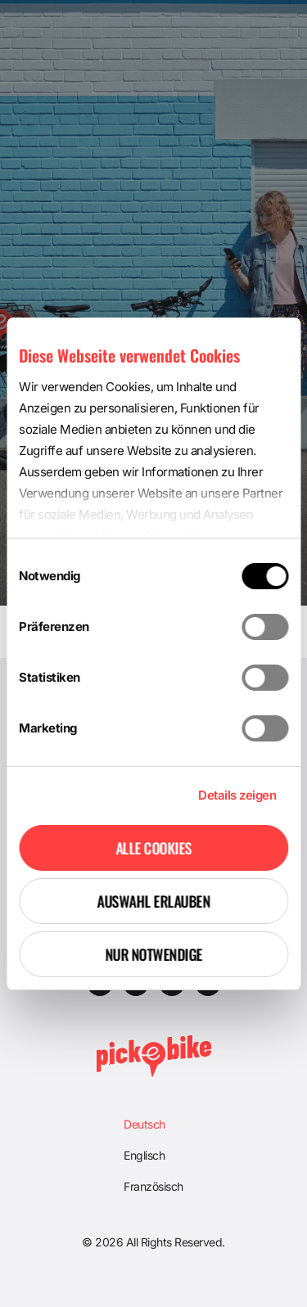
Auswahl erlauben (153, 901)
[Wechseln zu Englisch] (153, 1155)
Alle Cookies (153, 848)
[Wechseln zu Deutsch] (153, 1124)
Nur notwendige (153, 954)
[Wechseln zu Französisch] (153, 1186)
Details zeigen (237, 795)
